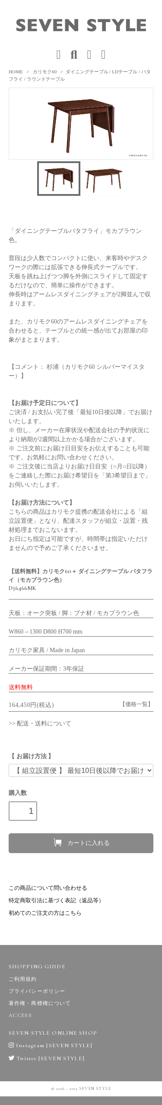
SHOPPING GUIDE (37, 966)
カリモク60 (45, 71)
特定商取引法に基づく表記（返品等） (56, 901)
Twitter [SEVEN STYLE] (47, 1058)
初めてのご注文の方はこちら (45, 913)
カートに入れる (81, 842)
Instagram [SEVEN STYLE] (50, 1045)
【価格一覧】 (136, 704)
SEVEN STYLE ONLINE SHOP (53, 1033)
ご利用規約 (23, 979)
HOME (16, 71)
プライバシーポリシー (37, 991)
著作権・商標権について (40, 1003)
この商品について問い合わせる (48, 888)
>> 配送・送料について (40, 723)
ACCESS (20, 1015)
